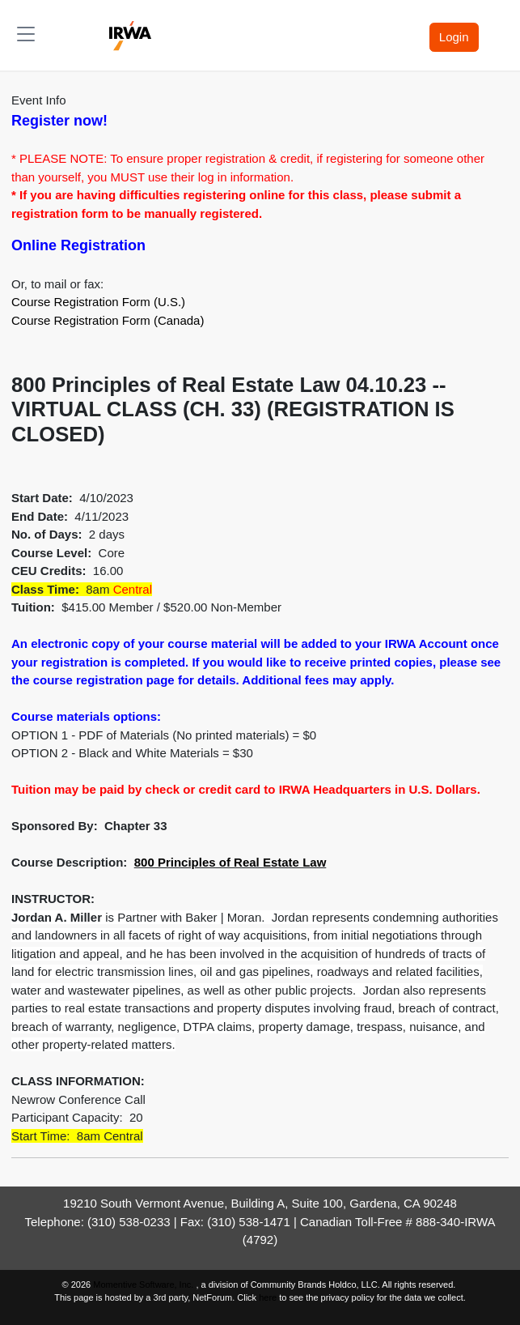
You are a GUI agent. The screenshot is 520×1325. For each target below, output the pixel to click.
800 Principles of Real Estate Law (230, 862)
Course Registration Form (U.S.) (98, 302)
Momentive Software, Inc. (144, 1284)
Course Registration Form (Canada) (107, 320)
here (268, 1297)
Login (454, 37)
